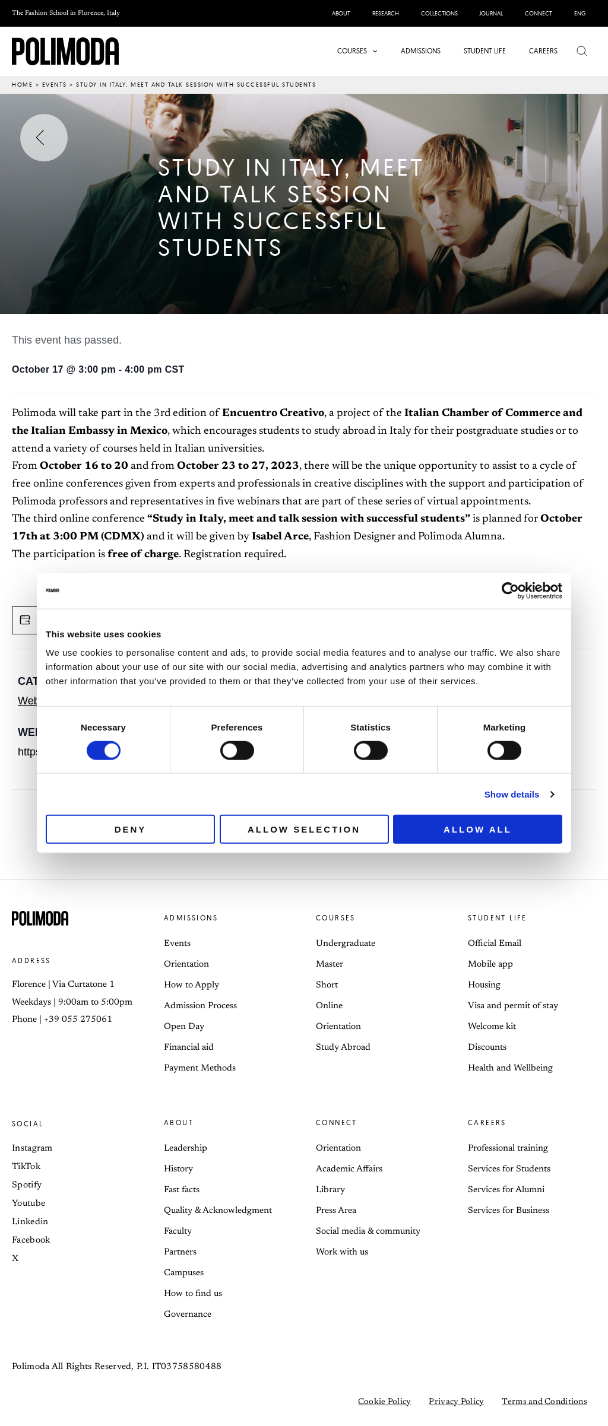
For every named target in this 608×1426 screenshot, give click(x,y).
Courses (336, 917)
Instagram (32, 1148)
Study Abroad (343, 1047)
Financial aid (189, 1047)
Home (22, 84)
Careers (487, 1122)
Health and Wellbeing (510, 1068)
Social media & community (368, 1231)
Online (329, 1006)
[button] (374, 51)
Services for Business (508, 1210)
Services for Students (509, 1169)
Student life (497, 917)
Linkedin (30, 1222)
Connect (336, 1122)
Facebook (31, 1240)
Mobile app (490, 964)
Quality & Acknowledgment (218, 1210)
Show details (512, 794)
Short (327, 985)
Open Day (184, 1026)
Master (329, 964)
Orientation (186, 964)
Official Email (494, 943)
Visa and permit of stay (513, 1006)
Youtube (28, 1203)
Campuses (184, 1273)
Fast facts (182, 1190)
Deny (131, 829)
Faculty (178, 1231)
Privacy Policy (456, 1402)
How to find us (193, 1294)
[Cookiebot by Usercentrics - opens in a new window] (510, 590)
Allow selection (304, 829)
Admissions (191, 917)
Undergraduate (345, 943)
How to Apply (191, 985)
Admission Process (200, 1006)
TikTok (26, 1167)
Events (54, 84)
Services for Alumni (506, 1190)
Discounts (487, 1047)
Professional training (508, 1148)
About (179, 1122)
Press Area (336, 1210)
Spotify (27, 1185)
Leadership (185, 1148)
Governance (187, 1314)
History (178, 1169)
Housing (484, 985)
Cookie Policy (384, 1402)
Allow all (478, 829)
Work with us (342, 1252)
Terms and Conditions (544, 1402)
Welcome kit (492, 1026)
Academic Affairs (349, 1169)
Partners (180, 1252)
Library (330, 1190)
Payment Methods (200, 1068)
